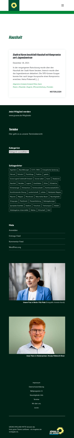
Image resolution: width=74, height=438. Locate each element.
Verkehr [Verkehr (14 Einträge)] (56, 202)
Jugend (29, 84)
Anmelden (13, 227)
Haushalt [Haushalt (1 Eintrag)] (13, 180)
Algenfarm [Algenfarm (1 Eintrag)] (13, 166)
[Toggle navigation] (62, 17)
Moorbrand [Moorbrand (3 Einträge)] (29, 193)
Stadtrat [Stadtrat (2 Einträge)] (28, 202)
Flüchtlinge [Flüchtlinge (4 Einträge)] (29, 171)
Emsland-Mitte (32, 81)
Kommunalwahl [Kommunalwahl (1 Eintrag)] (37, 184)
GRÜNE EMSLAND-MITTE (26, 4)
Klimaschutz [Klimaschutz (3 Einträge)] (26, 184)
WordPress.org (15, 244)
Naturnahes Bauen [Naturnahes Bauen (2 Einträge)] (42, 193)
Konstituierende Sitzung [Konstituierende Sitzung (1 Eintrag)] (18, 189)
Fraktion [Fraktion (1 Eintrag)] (39, 171)
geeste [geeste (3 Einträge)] (46, 171)
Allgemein (16, 81)
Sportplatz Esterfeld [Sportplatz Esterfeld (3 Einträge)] (16, 202)
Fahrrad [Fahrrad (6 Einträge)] (12, 171)
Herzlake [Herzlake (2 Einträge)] (21, 180)
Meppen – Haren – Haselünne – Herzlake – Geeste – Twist (39, 8)
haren (16, 84)
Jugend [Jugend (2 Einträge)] (28, 180)
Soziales (50, 84)
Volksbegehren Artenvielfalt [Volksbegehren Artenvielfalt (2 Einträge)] (19, 207)
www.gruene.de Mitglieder (20, 112)
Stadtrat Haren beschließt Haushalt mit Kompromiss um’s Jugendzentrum (37, 53)
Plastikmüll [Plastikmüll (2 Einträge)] (23, 198)
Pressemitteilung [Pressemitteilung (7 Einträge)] (35, 198)
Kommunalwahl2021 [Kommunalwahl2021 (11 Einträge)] (52, 184)
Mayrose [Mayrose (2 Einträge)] (12, 193)
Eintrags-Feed (15, 232)
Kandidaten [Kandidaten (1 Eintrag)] (37, 180)
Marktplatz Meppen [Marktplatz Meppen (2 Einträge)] (54, 189)
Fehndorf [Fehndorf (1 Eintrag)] (20, 171)
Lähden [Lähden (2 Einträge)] (43, 189)
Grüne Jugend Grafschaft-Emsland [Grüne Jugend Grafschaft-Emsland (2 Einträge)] (21, 175)
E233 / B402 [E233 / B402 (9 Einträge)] (36, 166)
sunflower (25, 426)
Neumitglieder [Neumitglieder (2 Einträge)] (55, 193)
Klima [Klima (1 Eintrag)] (46, 180)
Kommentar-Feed (16, 238)
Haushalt (23, 84)
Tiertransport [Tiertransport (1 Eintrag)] (47, 202)
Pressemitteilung (40, 84)
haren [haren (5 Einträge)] (48, 175)
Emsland (23, 81)
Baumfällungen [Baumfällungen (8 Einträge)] (24, 166)
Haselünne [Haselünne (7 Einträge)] (56, 175)
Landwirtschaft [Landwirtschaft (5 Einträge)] (33, 189)
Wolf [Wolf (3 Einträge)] (48, 207)
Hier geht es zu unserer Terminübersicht (26, 130)
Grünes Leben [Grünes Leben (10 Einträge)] (39, 175)
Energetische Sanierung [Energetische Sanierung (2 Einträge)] (50, 166)
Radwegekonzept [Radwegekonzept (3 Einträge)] (49, 198)
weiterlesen (55, 88)
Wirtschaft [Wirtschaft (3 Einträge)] (41, 207)
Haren (40, 81)
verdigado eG (13, 428)
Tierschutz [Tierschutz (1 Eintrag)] (36, 202)
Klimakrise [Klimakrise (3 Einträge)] (53, 180)
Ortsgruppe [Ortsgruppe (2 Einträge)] (14, 198)
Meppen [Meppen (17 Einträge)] (20, 193)
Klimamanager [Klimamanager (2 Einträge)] (15, 184)
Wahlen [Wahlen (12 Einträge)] (33, 207)
